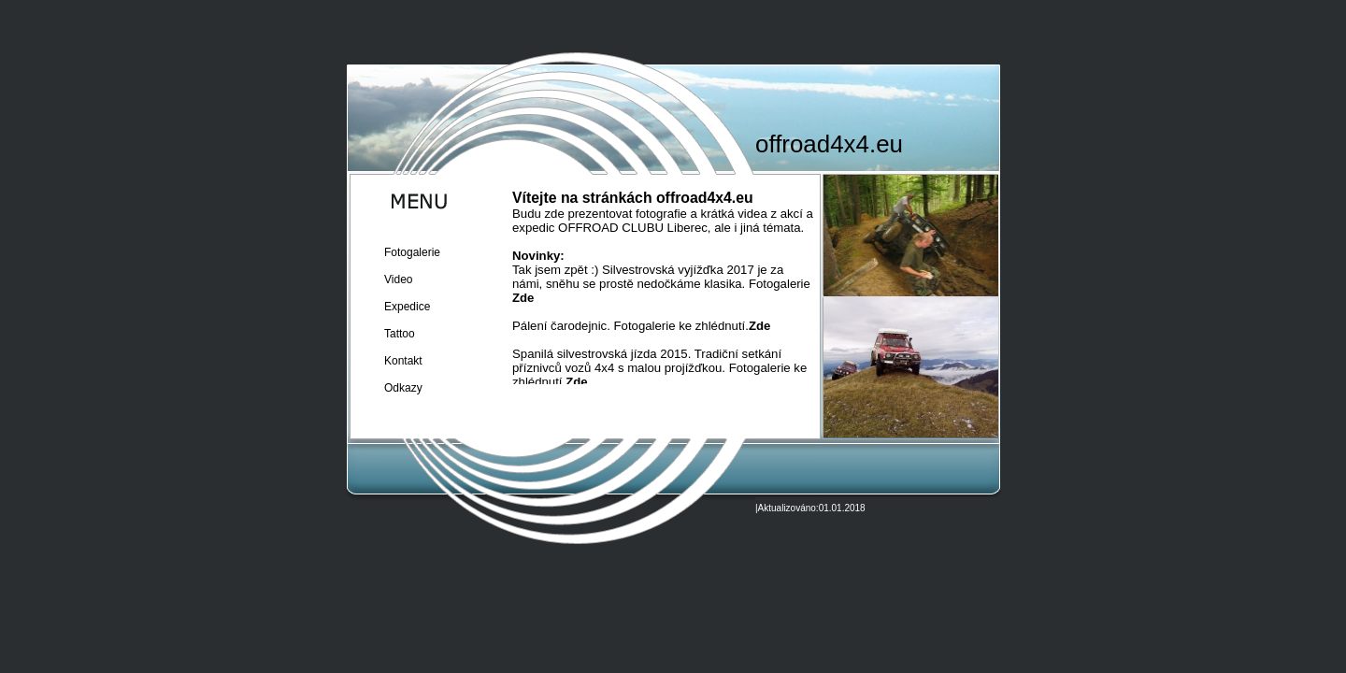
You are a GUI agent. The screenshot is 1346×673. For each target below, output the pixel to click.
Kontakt (403, 360)
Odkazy (403, 387)
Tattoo (399, 333)
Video (398, 279)
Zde (523, 298)
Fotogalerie (412, 252)
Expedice (407, 306)
